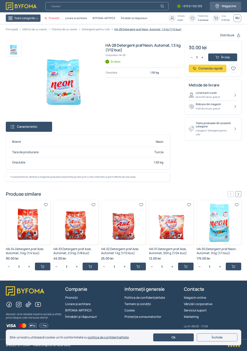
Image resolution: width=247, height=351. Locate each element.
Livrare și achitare (76, 18)
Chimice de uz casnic (64, 29)
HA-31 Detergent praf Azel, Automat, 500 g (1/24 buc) (168, 251)
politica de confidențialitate (108, 337)
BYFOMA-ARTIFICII (104, 18)
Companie (76, 289)
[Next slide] (238, 194)
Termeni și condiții (137, 304)
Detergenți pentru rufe (96, 29)
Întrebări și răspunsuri (134, 18)
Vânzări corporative (198, 304)
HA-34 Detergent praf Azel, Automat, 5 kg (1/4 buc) (25, 251)
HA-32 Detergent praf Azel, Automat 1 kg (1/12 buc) (120, 251)
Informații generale (144, 289)
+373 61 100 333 (192, 6)
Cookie (129, 310)
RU (237, 18)
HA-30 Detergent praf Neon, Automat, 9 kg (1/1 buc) (217, 251)
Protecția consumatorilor (142, 317)
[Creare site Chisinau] (234, 345)
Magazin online (195, 297)
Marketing (191, 317)
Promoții (71, 297)
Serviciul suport (195, 310)
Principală (12, 29)
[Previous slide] (230, 194)
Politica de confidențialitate (144, 297)
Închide (217, 337)
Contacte (194, 289)
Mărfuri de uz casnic (34, 29)
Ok (173, 337)
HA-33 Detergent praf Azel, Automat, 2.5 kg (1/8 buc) (72, 251)
